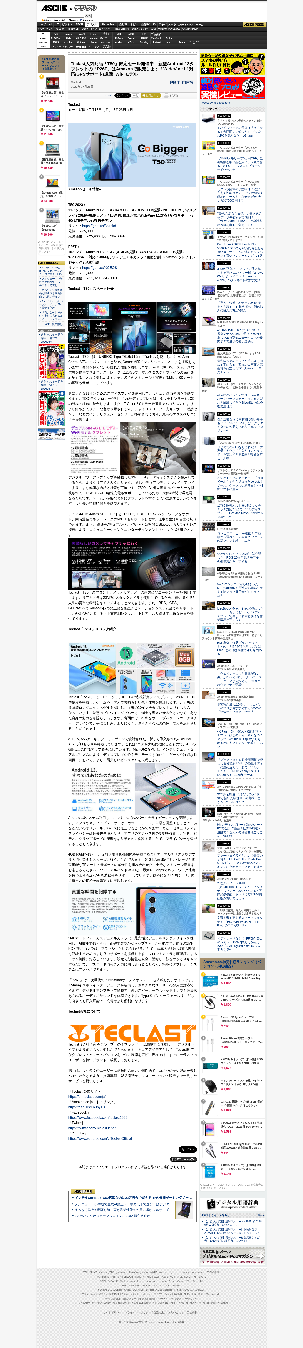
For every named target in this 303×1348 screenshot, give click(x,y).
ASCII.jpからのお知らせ (215, 1215)
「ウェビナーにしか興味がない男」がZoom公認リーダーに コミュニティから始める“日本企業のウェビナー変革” (239, 679)
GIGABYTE (93, 38)
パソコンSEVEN (106, 34)
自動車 (123, 24)
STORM (202, 1277)
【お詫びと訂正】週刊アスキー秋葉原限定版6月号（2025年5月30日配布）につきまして (232, 1239)
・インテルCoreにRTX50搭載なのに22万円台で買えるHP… (51, 271)
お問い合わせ (176, 1312)
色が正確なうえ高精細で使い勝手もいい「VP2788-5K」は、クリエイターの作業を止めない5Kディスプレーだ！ (240, 425)
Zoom (182, 42)
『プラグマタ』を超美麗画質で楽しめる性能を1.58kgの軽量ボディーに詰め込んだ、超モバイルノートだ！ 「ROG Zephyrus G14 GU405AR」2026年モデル (240, 767)
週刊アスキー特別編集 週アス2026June (52, 385)
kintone (81, 42)
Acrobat (68, 42)
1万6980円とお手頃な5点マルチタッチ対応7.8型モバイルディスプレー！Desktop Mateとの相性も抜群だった (240, 511)
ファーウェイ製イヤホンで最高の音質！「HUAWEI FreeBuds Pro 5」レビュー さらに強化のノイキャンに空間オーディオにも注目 (240, 861)
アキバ (162, 24)
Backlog (144, 42)
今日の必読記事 (113, 1298)
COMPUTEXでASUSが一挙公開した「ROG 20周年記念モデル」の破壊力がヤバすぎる (239, 557)
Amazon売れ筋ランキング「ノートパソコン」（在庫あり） (51, 64)
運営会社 (159, 1312)
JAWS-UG (114, 1281)
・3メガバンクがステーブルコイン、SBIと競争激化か (51, 304)
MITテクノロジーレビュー (184, 1298)
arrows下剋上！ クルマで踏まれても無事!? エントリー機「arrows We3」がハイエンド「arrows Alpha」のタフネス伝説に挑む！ (240, 274)
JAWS (56, 42)
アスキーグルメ (89, 29)
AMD (68, 38)
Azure (93, 42)
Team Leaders (145, 1294)
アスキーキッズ (45, 29)
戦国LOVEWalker (219, 1303)
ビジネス (67, 24)
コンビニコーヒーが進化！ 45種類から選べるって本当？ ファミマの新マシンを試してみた (240, 537)
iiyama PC (140, 1277)
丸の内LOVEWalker (199, 1303)
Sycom (93, 34)
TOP (85, 1272)
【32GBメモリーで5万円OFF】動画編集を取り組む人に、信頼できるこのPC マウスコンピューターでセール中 (240, 164)
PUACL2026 (174, 29)
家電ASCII (73, 29)
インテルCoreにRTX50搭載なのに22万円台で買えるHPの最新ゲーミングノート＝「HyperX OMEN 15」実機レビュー (161, 1197)
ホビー (134, 24)
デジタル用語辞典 (146, 1298)
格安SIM (60, 29)
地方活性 (162, 29)
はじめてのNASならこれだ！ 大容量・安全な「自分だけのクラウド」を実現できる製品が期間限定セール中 (240, 452)
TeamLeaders (122, 29)
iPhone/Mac (108, 24)
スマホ (172, 24)
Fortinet (156, 42)
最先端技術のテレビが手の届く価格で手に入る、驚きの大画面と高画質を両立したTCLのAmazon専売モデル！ (240, 366)
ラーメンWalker (82, 1303)
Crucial (131, 38)
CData (131, 42)
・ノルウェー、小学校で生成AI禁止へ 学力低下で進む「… (51, 282)
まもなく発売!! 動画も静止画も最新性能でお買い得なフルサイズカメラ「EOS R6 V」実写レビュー (147, 1210)
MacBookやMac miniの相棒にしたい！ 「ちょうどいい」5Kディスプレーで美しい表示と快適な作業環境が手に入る (240, 614)
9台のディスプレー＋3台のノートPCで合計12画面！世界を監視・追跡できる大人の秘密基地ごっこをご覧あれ (240, 830)
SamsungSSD (103, 38)
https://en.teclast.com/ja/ (87, 1097)
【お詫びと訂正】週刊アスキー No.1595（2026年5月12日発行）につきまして (233, 1223)
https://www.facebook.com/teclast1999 (97, 1117)
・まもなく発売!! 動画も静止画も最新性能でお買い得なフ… (51, 293)
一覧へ (259, 1215)
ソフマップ (93, 46)
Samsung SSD (105, 1290)
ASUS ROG (81, 38)
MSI (119, 34)
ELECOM (55, 38)
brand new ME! (173, 1285)
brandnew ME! (106, 46)
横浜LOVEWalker (121, 1303)
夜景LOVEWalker (160, 1303)
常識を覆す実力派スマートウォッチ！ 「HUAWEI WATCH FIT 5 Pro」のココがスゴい (240, 921)
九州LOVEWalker (179, 1303)
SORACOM (138, 1290)
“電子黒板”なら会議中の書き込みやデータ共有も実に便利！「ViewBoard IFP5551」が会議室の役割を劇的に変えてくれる (240, 219)
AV (154, 24)
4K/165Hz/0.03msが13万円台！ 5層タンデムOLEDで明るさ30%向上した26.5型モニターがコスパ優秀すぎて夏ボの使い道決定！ (240, 335)
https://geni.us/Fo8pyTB (86, 1107)
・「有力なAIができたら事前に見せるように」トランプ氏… (51, 316)
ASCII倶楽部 (254, 24)
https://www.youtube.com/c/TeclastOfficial (100, 1138)
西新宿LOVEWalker (140, 1303)
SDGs (153, 29)
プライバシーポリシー (138, 1312)
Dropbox (118, 42)
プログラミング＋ (163, 1294)
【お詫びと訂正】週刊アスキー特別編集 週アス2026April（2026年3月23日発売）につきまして (232, 1231)
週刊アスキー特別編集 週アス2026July (52, 338)
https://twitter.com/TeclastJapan (92, 1128)
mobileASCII (163, 1298)
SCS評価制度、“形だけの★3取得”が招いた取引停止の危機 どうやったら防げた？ (239, 798)
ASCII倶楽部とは (55, 324)
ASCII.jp (54, 8)
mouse (68, 34)
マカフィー (55, 46)
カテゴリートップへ (183, 1159)
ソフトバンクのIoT (194, 42)
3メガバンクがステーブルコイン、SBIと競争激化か (113, 1216)
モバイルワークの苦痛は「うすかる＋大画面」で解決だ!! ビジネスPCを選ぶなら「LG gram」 (240, 131)
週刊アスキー (105, 29)
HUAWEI (144, 38)
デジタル (83, 8)
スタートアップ (185, 24)
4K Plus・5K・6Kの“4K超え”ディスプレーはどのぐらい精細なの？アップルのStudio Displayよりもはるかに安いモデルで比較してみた (240, 739)
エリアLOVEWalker (101, 1303)
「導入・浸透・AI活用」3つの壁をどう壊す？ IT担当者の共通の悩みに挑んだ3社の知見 (240, 306)
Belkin (169, 38)
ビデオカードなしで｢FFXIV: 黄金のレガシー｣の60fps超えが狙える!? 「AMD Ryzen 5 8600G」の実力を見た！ (240, 944)
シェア (108, 94)
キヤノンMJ (68, 46)
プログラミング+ (140, 29)
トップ (42, 24)
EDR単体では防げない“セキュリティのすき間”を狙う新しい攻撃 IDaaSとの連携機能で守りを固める (240, 648)
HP (144, 34)
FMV (55, 34)
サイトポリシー (112, 1312)
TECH (79, 24)
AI (50, 24)
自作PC (145, 24)
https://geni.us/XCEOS (99, 268)
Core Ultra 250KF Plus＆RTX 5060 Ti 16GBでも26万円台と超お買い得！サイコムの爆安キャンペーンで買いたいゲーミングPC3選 (240, 250)
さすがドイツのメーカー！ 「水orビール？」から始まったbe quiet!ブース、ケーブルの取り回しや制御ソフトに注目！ (240, 483)
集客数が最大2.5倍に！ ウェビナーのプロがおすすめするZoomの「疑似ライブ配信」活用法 (239, 708)
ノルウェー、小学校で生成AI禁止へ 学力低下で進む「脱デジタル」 (125, 1204)
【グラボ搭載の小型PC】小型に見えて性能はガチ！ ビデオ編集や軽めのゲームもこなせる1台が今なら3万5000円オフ (240, 194)
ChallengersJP (190, 29)
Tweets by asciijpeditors (215, 102)
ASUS (131, 34)
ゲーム (199, 24)
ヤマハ (169, 42)
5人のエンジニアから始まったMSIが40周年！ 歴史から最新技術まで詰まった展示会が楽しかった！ (240, 589)
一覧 (135, 95)
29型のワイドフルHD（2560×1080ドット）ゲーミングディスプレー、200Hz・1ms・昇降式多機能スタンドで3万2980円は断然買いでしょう (240, 890)
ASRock (119, 38)
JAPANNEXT (81, 46)
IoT (57, 24)
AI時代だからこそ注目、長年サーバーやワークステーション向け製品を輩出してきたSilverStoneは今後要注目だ (240, 400)
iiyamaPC (80, 34)
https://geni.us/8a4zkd (99, 226)
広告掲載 (192, 1312)
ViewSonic (156, 38)
